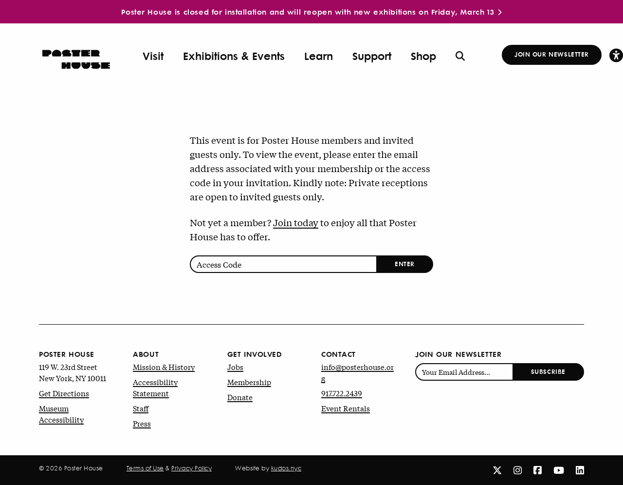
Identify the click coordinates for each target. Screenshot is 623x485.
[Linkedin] (580, 470)
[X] (497, 470)
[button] (616, 55)
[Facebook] (537, 470)
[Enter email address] (464, 372)
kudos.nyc (286, 468)
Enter (405, 263)
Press (142, 423)
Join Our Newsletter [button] (551, 53)
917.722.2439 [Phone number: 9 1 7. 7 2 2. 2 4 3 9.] (341, 393)
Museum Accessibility (61, 414)
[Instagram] (517, 470)
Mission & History (164, 366)
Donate (240, 396)
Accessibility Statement (155, 387)
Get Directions (64, 393)
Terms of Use (145, 468)
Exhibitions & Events (234, 56)
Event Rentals (345, 408)
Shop (423, 56)
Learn (318, 56)
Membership (249, 381)
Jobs (235, 366)
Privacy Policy (191, 468)
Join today (295, 222)
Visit (153, 56)
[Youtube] (558, 470)
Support (371, 56)
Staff (140, 408)
